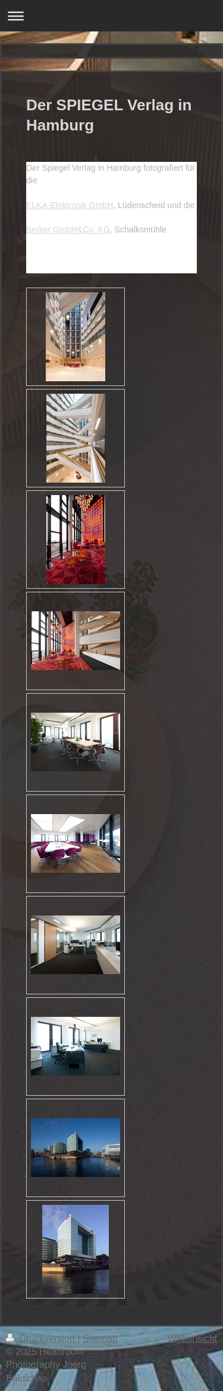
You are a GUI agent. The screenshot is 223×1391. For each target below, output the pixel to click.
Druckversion (41, 1338)
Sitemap (100, 1338)
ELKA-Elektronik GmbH (69, 205)
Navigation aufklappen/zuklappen (111, 15)
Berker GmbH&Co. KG (68, 229)
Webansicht (192, 1338)
